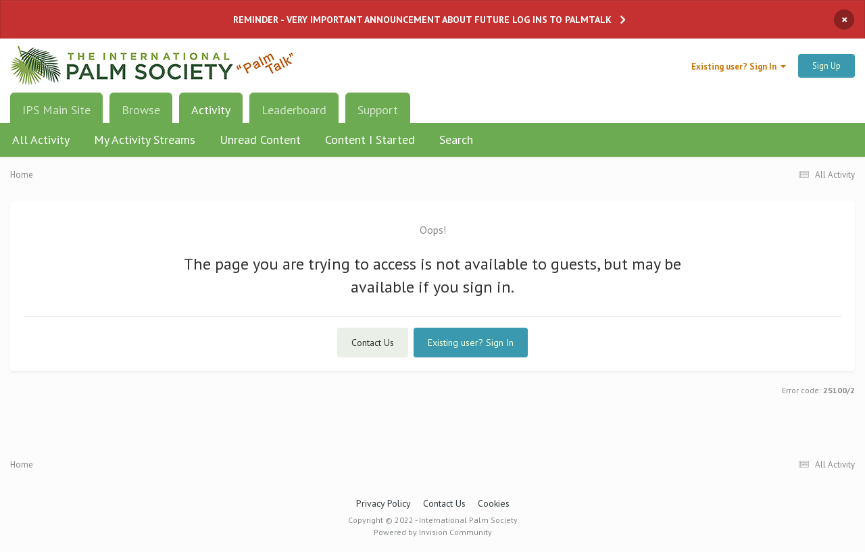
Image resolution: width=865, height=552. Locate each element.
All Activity (41, 139)
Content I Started (370, 139)
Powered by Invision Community (433, 532)
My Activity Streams (144, 139)
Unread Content (260, 139)
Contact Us (372, 342)
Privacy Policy (383, 503)
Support (377, 110)
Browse (141, 110)
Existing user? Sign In (738, 66)
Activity (210, 115)
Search (456, 139)
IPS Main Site (56, 110)
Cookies (494, 503)
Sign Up (826, 66)
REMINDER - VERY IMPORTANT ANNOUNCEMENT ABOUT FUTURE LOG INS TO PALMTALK (422, 20)
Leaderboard (294, 110)
